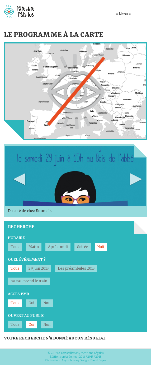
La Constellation (68, 353)
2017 (90, 356)
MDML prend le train (29, 281)
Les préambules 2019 (76, 268)
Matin (34, 247)
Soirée (82, 247)
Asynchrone (70, 360)
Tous (15, 247)
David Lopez (98, 360)
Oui (31, 303)
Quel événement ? (27, 259)
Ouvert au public (26, 315)
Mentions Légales (92, 353)
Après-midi (58, 247)
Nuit (100, 247)
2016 (82, 356)
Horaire (16, 238)
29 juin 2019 (39, 268)
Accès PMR (18, 294)
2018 (98, 356)
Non (47, 303)
